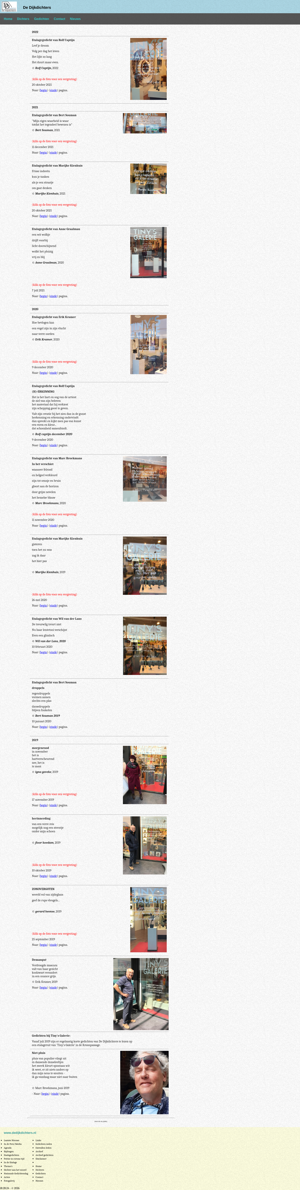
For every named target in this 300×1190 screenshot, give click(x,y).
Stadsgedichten (11, 1155)
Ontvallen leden (43, 1147)
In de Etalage (10, 1162)
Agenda (7, 1147)
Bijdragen (9, 1151)
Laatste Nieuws (11, 1140)
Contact (59, 19)
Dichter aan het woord (15, 1169)
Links (38, 1140)
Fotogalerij (9, 1180)
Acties (7, 1177)
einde (53, 90)
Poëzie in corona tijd (14, 1158)
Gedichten (41, 19)
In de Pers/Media (13, 1143)
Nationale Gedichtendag (16, 1173)
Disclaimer (41, 1158)
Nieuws (75, 19)
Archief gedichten (44, 1155)
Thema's (8, 1166)
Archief (39, 1151)
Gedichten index (44, 1143)
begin (43, 90)
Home (8, 19)
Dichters (23, 19)
